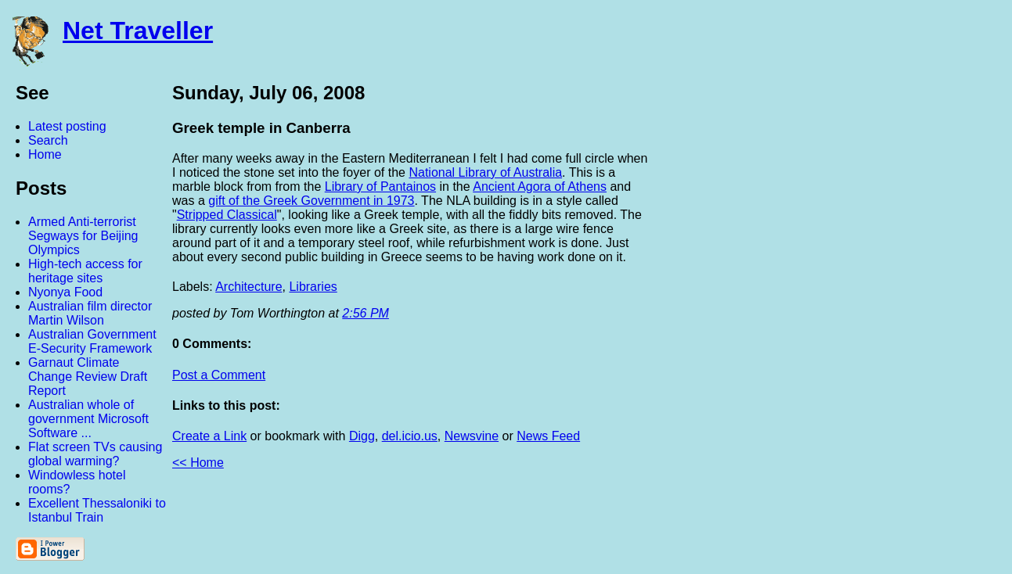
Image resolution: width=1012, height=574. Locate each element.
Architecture (248, 286)
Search (48, 140)
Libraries (313, 286)
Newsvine (472, 436)
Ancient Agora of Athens (540, 186)
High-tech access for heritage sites (85, 271)
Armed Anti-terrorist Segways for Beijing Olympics (83, 236)
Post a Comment (218, 375)
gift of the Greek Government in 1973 (311, 200)
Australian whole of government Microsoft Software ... (88, 418)
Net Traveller (138, 30)
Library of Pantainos (380, 186)
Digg (362, 436)
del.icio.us (410, 436)
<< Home (198, 462)
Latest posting (67, 126)
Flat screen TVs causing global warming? (95, 454)
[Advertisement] (839, 315)
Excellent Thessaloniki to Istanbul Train (97, 510)
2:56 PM (365, 313)
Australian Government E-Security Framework (92, 341)
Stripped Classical (227, 214)
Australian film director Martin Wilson (90, 313)
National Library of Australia (485, 172)
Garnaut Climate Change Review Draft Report (87, 376)
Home (45, 154)
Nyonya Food (65, 292)
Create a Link (209, 436)
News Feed (548, 436)
